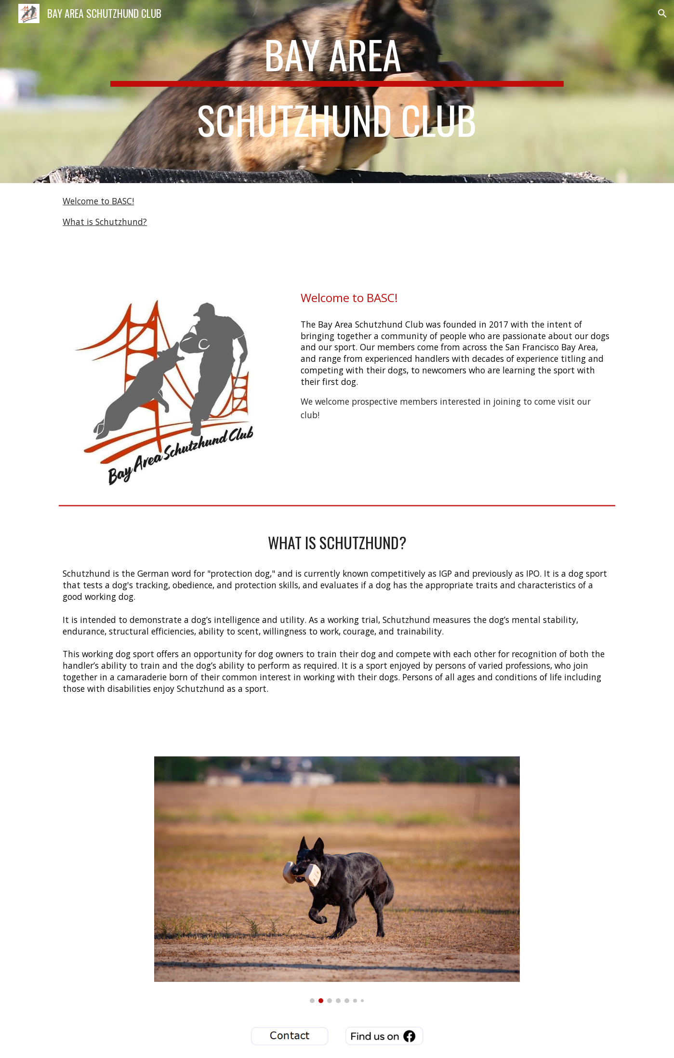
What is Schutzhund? (105, 221)
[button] (662, 13)
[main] (337, 91)
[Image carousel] (337, 879)
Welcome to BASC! (98, 201)
